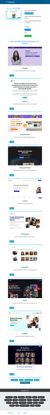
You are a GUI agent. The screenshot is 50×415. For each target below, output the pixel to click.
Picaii (25, 300)
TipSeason (10, 2)
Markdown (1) (21, 397)
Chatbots (37, 380)
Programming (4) (22, 399)
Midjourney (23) (22, 402)
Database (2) (28, 397)
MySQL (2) (35, 397)
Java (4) (15, 397)
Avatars (11, 75)
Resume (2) (43, 399)
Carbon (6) (15, 399)
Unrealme (25, 267)
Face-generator (25, 168)
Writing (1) (30, 402)
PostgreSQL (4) (41, 397)
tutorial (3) (38, 405)
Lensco (25, 201)
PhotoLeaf (25, 234)
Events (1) (29, 399)
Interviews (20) (9, 397)
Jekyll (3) (32, 405)
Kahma (25, 101)
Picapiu (25, 68)
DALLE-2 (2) (12, 405)
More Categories (25, 382)
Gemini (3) (41, 402)
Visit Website (29, 13)
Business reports (29, 380)
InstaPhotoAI (25, 134)
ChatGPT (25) (15, 402)
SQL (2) (17, 405)
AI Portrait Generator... (25, 367)
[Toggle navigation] (42, 2)
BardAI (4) (35, 402)
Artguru (25, 334)
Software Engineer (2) (24, 405)
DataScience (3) (8, 399)
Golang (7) (9, 402)
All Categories (14, 380)
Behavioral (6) (36, 399)
